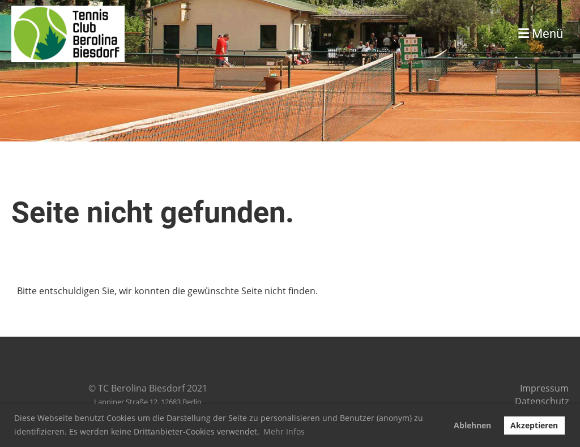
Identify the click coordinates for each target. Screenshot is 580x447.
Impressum (544, 388)
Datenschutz (542, 401)
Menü (540, 34)
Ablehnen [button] (472, 425)
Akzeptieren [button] (534, 425)
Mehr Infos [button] (284, 431)
